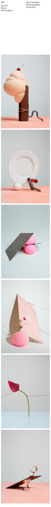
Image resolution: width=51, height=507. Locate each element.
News (4, 8)
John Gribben (33, 2)
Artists (4, 5)
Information (7, 10)
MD (2, 2)
